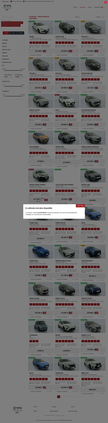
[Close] (106, 2)
